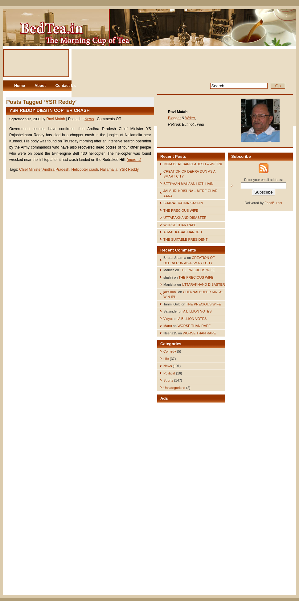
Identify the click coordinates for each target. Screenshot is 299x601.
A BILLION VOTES (197, 311)
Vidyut (168, 319)
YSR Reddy (129, 169)
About (40, 86)
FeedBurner (273, 203)
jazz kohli (170, 292)
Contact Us (65, 86)
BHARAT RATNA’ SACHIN (183, 203)
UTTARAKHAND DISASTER (185, 217)
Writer (190, 118)
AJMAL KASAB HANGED (182, 232)
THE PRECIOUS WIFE (180, 210)
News (89, 119)
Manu (167, 326)
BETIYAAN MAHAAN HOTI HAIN (188, 184)
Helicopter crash (84, 169)
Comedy (169, 351)
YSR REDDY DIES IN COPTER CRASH (49, 110)
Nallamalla (108, 169)
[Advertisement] (191, 499)
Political (169, 373)
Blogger (174, 118)
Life (166, 359)
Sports (168, 380)
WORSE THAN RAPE (179, 225)
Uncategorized (174, 388)
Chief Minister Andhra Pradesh (44, 169)
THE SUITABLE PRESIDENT (185, 239)
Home (19, 86)
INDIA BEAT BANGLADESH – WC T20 (192, 164)
